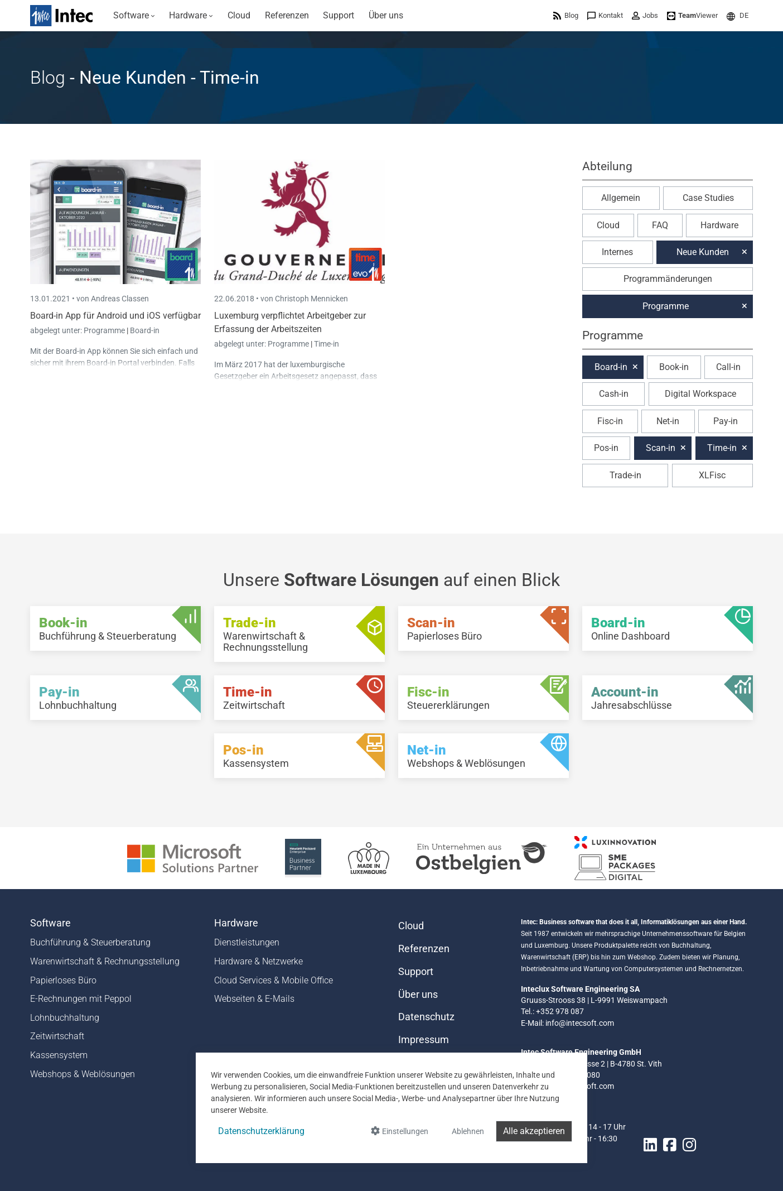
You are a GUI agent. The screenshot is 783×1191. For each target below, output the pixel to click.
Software (50, 923)
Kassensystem (59, 1055)
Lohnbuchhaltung (64, 1017)
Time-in (326, 343)
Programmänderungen (668, 278)
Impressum (423, 1039)
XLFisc (712, 475)
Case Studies (708, 198)
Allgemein (620, 198)
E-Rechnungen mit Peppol (81, 998)
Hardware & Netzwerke (258, 961)
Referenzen (424, 948)
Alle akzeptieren (534, 1131)
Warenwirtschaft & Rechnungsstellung (105, 961)
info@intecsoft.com (579, 1023)
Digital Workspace (700, 393)
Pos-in (606, 448)
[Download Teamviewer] (692, 15)
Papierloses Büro (63, 980)
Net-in (667, 421)
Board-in (145, 330)
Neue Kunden (702, 252)
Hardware (719, 225)
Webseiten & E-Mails (254, 998)
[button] (737, 15)
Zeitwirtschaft (57, 1036)
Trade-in (625, 475)
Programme (105, 330)
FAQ (660, 225)
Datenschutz (426, 1016)
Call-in (728, 367)
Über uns (418, 994)
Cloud (608, 225)
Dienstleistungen (246, 942)
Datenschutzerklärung (261, 1131)
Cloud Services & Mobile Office (273, 980)
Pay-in (725, 421)
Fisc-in (610, 421)
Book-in (674, 367)
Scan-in (660, 448)
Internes (617, 252)
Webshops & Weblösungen (82, 1074)
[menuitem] (134, 15)
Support (415, 971)
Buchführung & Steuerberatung (90, 942)
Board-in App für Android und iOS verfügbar (115, 315)
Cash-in (614, 393)
